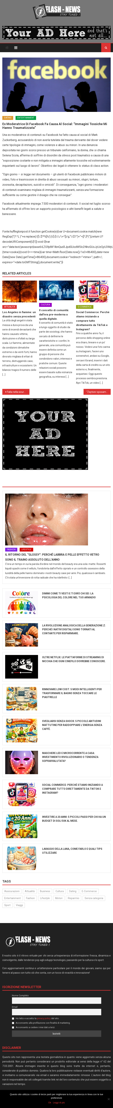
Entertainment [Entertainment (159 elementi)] (12, 898)
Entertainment (25, 118)
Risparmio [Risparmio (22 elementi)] (73, 898)
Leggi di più (59, 1102)
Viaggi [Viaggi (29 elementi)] (19, 905)
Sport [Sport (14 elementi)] (7, 905)
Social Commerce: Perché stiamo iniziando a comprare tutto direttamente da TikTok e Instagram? (92, 321)
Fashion (11, 549)
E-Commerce (85, 307)
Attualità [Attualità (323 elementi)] (30, 891)
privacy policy (44, 1018)
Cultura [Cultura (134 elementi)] (60, 891)
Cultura (45, 304)
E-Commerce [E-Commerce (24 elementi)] (89, 891)
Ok (49, 1102)
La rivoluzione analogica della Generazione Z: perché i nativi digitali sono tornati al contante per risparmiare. (74, 629)
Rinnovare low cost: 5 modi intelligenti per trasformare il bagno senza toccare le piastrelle (72, 693)
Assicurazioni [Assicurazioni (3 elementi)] (11, 891)
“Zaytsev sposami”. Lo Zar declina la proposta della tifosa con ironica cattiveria (98, 391)
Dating (7, 118)
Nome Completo (20, 995)
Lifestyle (26, 549)
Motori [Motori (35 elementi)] (58, 898)
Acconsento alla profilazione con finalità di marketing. (41, 1023)
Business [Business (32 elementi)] (45, 891)
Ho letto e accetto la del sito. (35, 1018)
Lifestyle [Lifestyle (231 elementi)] (45, 898)
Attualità (9, 307)
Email (14, 1007)
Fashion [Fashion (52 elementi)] (30, 898)
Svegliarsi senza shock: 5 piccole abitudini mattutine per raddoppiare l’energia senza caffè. (72, 725)
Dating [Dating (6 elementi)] (72, 891)
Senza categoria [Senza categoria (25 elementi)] (94, 898)
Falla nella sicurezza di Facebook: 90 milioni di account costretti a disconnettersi (18, 391)
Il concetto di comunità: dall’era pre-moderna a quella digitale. (54, 314)
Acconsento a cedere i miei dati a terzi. (33, 1027)
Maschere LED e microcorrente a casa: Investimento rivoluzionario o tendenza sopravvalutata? (70, 757)
